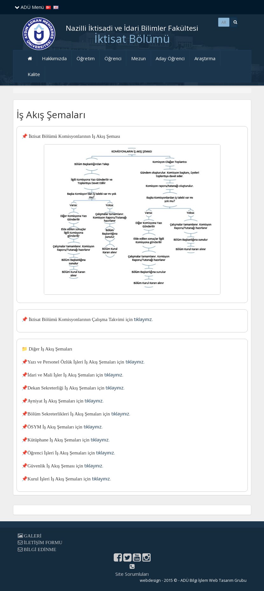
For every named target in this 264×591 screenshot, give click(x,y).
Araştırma (204, 58)
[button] (233, 22)
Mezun (138, 58)
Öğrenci (113, 58)
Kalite (34, 74)
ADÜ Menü (29, 7)
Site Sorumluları (132, 574)
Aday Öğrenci (170, 58)
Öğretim (86, 58)
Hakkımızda (54, 58)
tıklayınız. (143, 319)
